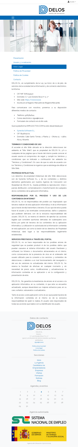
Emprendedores (39, 368)
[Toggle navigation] (13, 18)
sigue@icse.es (39, 342)
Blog (39, 381)
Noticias (39, 378)
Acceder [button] (71, 2)
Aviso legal (39, 348)
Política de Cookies (20, 75)
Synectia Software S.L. (26, 131)
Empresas (39, 370)
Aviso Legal (18, 67)
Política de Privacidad (21, 71)
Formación (39, 376)
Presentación (18, 58)
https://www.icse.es (33, 100)
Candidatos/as (39, 365)
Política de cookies (39, 350)
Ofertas (39, 373)
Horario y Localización (22, 62)
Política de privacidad (39, 346)
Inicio (39, 360)
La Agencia (39, 363)
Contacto (17, 80)
